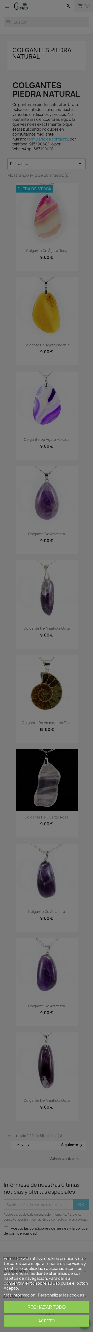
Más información (20, 1295)
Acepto (46, 1321)
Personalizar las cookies (61, 1295)
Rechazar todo (47, 1307)
